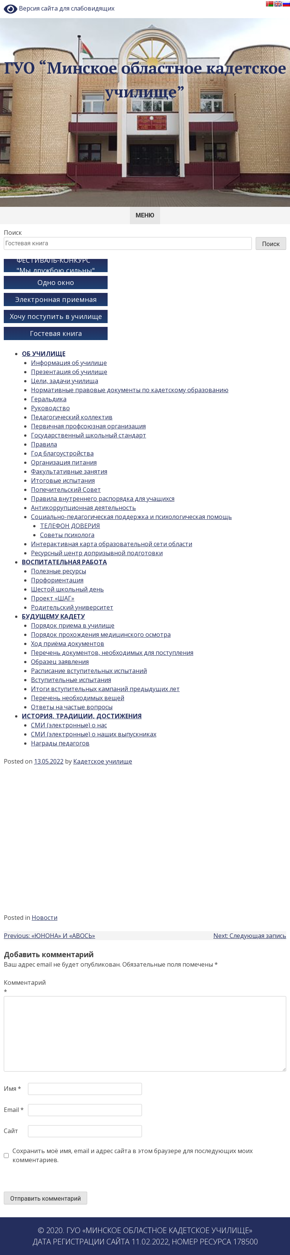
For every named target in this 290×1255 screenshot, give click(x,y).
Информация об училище (69, 363)
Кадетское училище (102, 761)
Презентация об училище (69, 372)
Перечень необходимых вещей (77, 698)
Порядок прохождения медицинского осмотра (101, 634)
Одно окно (55, 282)
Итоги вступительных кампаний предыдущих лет (105, 689)
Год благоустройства (62, 453)
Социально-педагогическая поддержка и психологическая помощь (131, 517)
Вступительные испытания (71, 680)
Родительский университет (72, 607)
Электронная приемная (56, 299)
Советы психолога (67, 535)
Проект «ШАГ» (52, 598)
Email (14, 1110)
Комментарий (15, 987)
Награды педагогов (60, 743)
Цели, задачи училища (64, 381)
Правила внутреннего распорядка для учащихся (102, 498)
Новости (44, 917)
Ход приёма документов (67, 643)
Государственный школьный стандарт (88, 435)
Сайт (11, 1131)
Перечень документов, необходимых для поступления (112, 652)
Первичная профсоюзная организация (88, 426)
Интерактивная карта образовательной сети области (111, 544)
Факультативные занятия (69, 471)
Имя (12, 1088)
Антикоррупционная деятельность (83, 508)
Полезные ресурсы (58, 571)
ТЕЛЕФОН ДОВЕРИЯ (70, 526)
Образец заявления (60, 662)
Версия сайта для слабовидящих (59, 9)
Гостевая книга (56, 333)
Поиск (13, 232)
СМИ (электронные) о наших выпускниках (93, 734)
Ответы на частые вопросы (72, 707)
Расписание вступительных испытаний (89, 671)
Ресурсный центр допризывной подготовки (97, 553)
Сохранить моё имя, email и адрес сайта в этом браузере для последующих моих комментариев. (132, 1155)
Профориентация (57, 580)
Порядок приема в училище (72, 625)
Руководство (50, 408)
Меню (145, 215)
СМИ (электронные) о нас (69, 725)
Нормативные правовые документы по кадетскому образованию (129, 390)
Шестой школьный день (67, 589)
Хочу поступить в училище (56, 316)
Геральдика (48, 399)
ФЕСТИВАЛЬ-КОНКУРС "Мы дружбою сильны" (56, 265)
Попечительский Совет (66, 489)
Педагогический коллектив (72, 417)
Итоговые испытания (63, 480)
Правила (44, 444)
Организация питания (64, 462)
